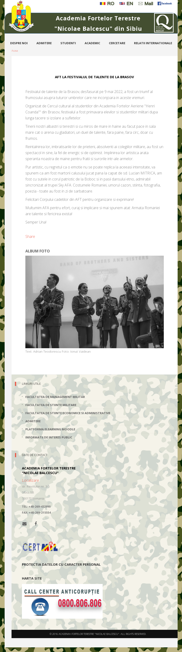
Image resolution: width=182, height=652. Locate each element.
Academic (92, 43)
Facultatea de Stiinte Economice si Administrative (67, 413)
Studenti (68, 43)
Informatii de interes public (48, 437)
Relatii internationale (153, 43)
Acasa (15, 50)
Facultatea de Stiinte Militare (50, 405)
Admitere (44, 43)
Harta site (32, 578)
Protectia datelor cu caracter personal (61, 564)
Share (30, 236)
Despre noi (19, 43)
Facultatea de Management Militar (55, 397)
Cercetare (117, 43)
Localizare (30, 480)
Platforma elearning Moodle (50, 429)
